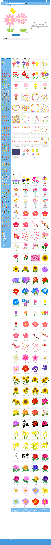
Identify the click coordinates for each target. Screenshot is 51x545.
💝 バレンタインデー (5, 229)
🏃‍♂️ (6, 177)
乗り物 (3, 154)
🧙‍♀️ (8, 225)
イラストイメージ (3, 5)
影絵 (8, 90)
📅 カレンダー (4, 70)
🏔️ (6, 87)
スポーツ (3, 188)
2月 (7, 69)
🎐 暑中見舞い (4, 239)
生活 (4, 162)
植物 (3, 72)
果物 (4, 142)
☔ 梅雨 (3, 64)
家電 (2, 200)
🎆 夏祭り (3, 235)
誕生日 (3, 216)
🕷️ (4, 226)
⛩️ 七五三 (3, 237)
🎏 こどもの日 (4, 231)
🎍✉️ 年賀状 (4, 240)
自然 (5, 72)
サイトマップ (4, 539)
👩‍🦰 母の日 (3, 232)
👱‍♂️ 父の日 (3, 233)
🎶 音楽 (3, 195)
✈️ (8, 159)
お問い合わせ (18, 539)
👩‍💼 (4, 169)
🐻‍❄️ (8, 95)
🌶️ (8, 147)
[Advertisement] (39, 14)
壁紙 (2, 243)
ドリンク (3, 138)
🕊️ (8, 108)
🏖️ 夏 (3, 61)
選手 (5, 188)
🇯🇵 (6, 207)
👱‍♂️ (2, 165)
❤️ (4, 183)
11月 (8, 68)
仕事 (5, 168)
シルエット (3, 244)
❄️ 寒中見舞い (4, 238)
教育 (2, 172)
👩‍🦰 (8, 163)
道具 (7, 200)
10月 (6, 68)
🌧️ (4, 86)
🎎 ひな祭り (4, 230)
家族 (2, 162)
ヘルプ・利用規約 (11, 539)
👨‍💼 (2, 169)
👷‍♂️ (6, 169)
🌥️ (2, 86)
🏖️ (8, 87)
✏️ (8, 174)
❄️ (6, 86)
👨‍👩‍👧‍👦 (2, 166)
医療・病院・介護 (4, 180)
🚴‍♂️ (8, 157)
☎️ (4, 201)
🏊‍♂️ (8, 192)
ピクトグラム (4, 245)
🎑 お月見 (3, 236)
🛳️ (4, 160)
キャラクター (4, 209)
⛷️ (2, 194)
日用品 (5, 200)
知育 (7, 172)
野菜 (2, 142)
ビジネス (3, 168)
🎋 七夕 (3, 62)
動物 (2, 90)
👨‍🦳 (4, 165)
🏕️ (6, 194)
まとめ (47, 1)
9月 (3, 68)
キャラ (4, 90)
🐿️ (4, 99)
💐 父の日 (3, 63)
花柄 (8, 5)
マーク (6, 204)
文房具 (5, 172)
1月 (6, 69)
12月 (4, 69)
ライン (4, 242)
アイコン (3, 204)
